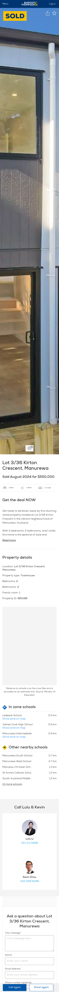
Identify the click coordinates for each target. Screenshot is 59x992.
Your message (12, 933)
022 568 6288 (29, 881)
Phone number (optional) (18, 983)
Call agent (14, 987)
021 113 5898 (29, 843)
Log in (52, 4)
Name (8, 955)
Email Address (12, 969)
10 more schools (12, 784)
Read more (9, 540)
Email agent (41, 987)
